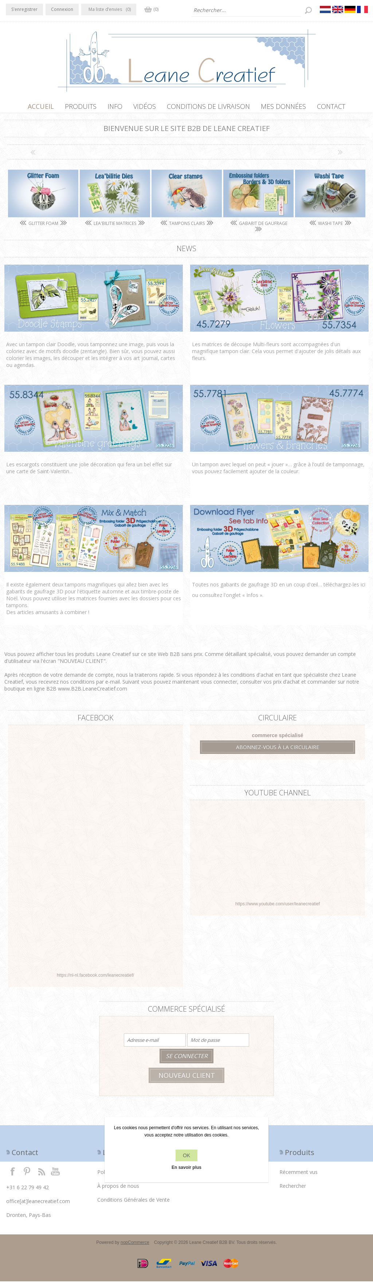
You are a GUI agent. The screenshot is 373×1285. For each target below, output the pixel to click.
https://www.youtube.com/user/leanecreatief (277, 907)
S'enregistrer (24, 9)
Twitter (27, 1175)
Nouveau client (186, 1079)
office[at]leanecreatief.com (38, 1204)
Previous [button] (32, 156)
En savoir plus (186, 1167)
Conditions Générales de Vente (133, 1203)
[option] (43, 200)
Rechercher (292, 1189)
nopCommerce (135, 1246)
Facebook (13, 1175)
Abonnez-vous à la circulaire (277, 750)
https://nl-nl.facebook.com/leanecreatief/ (95, 978)
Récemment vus (298, 1175)
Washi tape (330, 227)
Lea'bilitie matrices (115, 227)
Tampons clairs (187, 227)
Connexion (62, 9)
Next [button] (340, 156)
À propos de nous (118, 1189)
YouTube (56, 1175)
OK (186, 1155)
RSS (41, 1175)
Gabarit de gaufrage (262, 227)
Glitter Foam (43, 227)
